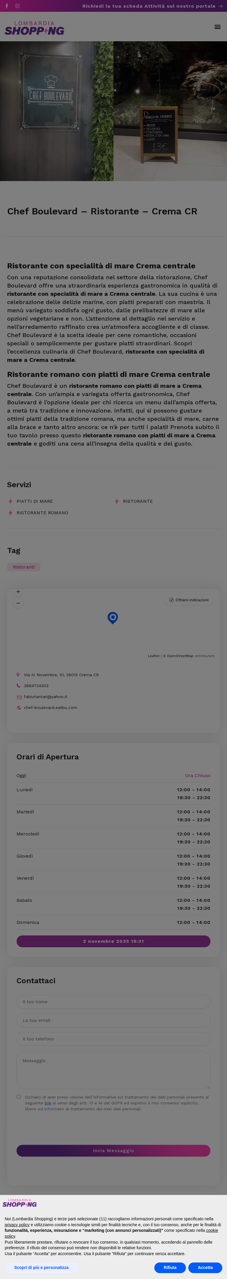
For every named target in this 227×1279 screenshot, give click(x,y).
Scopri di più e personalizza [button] (41, 1267)
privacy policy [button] (17, 1224)
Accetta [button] (205, 1267)
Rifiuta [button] (170, 1267)
